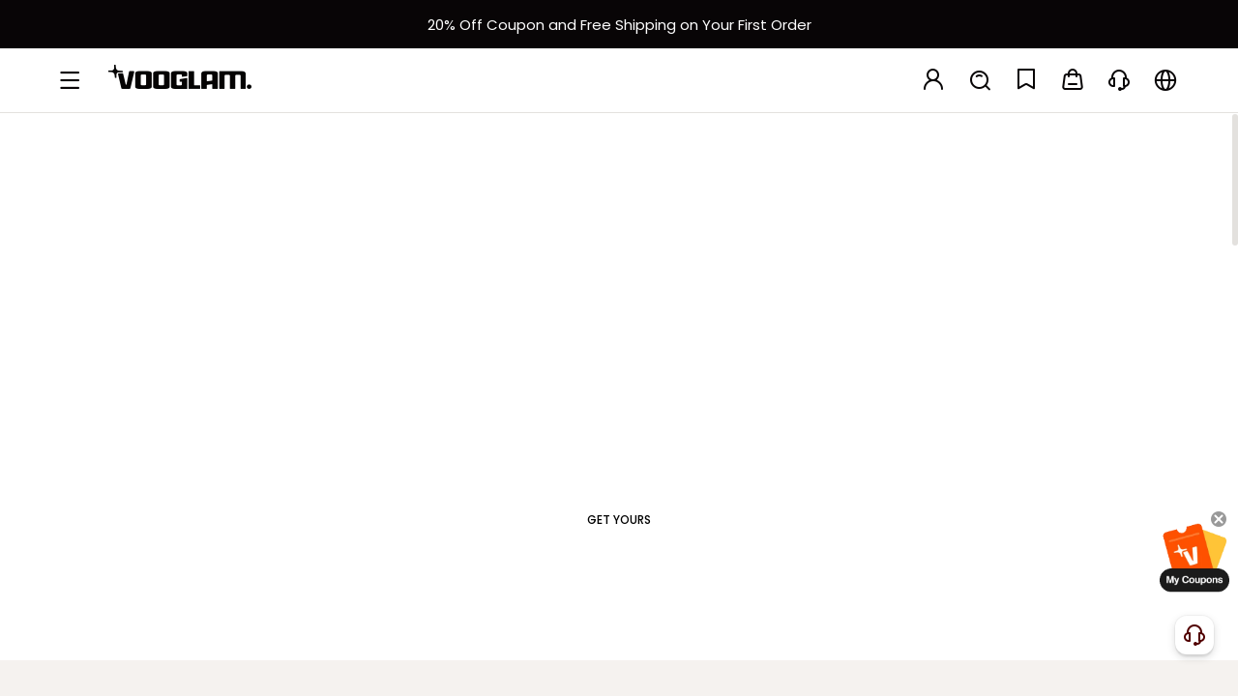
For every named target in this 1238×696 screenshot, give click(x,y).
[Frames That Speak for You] (619, 353)
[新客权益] (619, 24)
